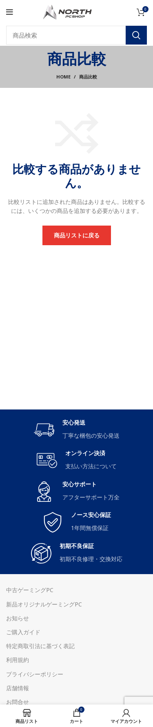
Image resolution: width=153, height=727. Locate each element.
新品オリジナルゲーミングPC (44, 604)
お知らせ (17, 618)
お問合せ (17, 702)
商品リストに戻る (77, 235)
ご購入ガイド (23, 632)
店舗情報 (17, 688)
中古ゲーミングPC (29, 590)
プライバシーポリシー (34, 674)
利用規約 (17, 660)
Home (63, 77)
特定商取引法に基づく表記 (40, 646)
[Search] (76, 35)
